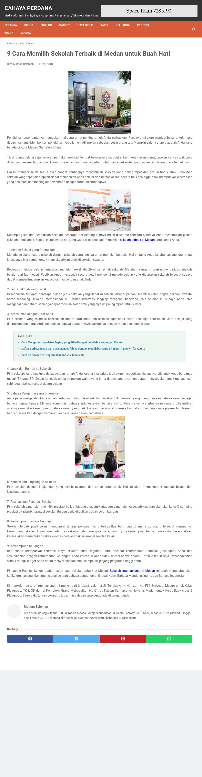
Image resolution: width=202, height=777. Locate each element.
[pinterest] (85, 743)
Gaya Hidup (88, 23)
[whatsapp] (116, 743)
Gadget (67, 23)
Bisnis (31, 23)
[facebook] (22, 743)
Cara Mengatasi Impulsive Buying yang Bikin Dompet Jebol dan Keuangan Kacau (71, 392)
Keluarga (125, 23)
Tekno (11, 31)
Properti (146, 23)
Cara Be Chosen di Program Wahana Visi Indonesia (53, 409)
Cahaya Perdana (31, 4)
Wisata (28, 31)
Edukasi (48, 23)
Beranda (13, 23)
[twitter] (54, 743)
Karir (107, 23)
